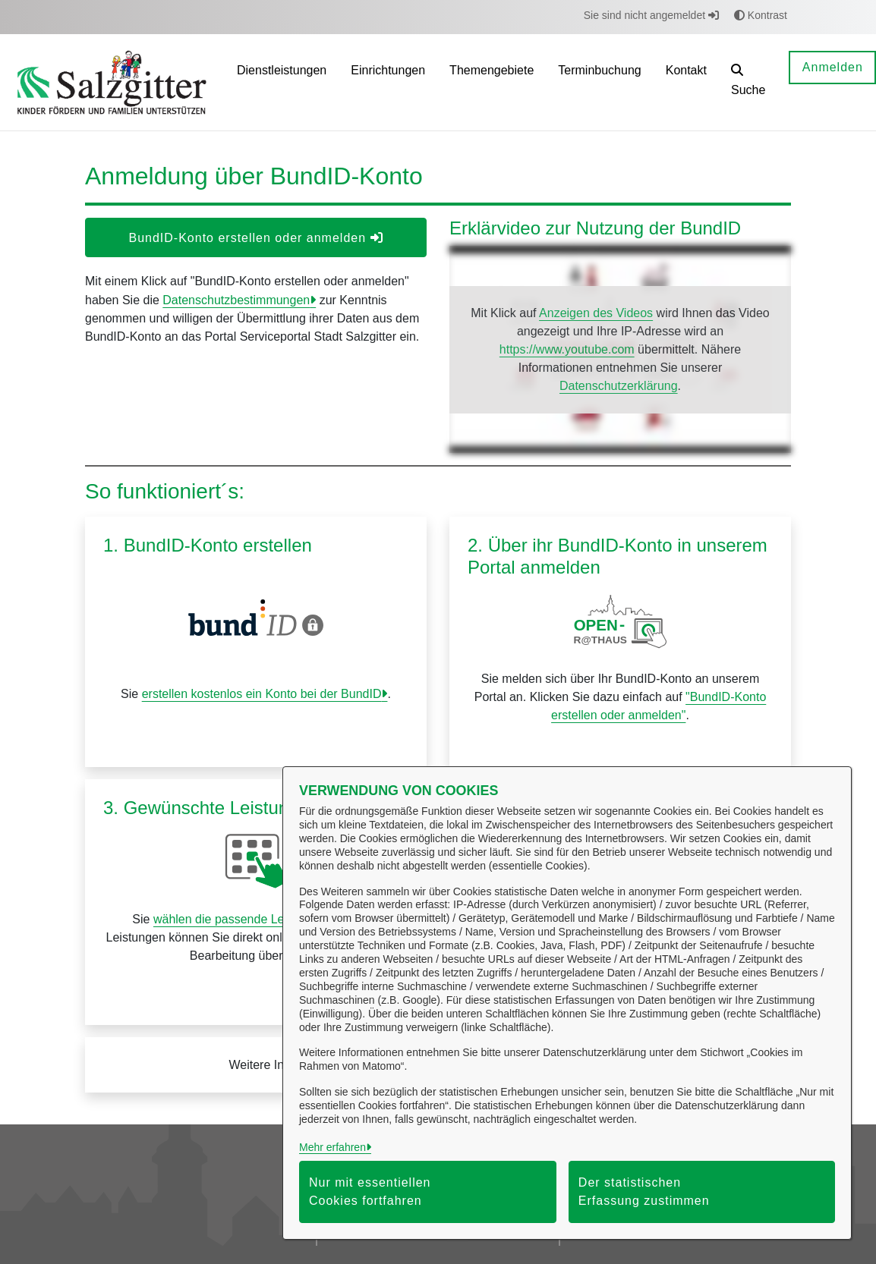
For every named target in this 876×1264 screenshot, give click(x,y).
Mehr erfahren (332, 1147)
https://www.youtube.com (567, 349)
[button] (748, 82)
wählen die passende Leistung (235, 919)
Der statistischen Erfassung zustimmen (644, 1191)
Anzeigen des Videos (596, 313)
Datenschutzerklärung (618, 385)
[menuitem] (282, 82)
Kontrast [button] (760, 15)
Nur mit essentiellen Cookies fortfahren (370, 1191)
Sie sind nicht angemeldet (651, 15)
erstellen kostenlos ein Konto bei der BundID (262, 693)
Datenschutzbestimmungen (236, 300)
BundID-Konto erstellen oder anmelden (255, 237)
